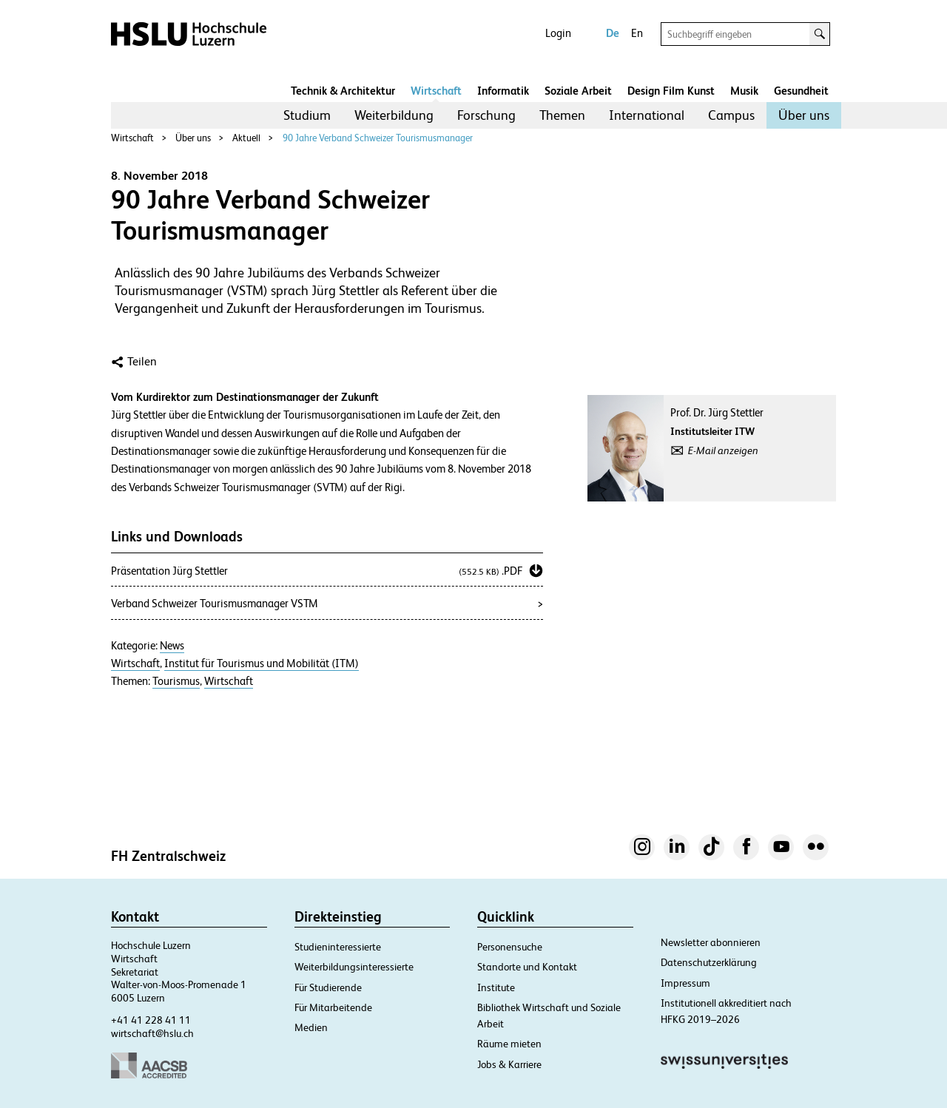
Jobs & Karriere (509, 1064)
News (172, 646)
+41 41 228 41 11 (151, 1020)
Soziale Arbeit (578, 90)
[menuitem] (307, 115)
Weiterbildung (394, 115)
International (646, 115)
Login (558, 33)
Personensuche (509, 947)
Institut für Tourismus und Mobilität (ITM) (261, 663)
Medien (311, 1027)
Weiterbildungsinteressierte (354, 967)
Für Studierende (328, 987)
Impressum (685, 983)
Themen (562, 115)
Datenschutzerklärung (709, 962)
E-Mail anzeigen (723, 450)
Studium (307, 115)
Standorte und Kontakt (527, 967)
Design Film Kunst (671, 90)
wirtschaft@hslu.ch (152, 1033)
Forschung (486, 115)
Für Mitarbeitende (333, 1007)
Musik (744, 90)
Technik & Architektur (343, 90)
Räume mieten (509, 1044)
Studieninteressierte (337, 947)
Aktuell (246, 137)
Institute (496, 987)
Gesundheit (801, 90)
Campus (731, 115)
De (612, 33)
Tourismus (176, 681)
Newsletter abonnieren (711, 942)
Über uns (803, 115)
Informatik (503, 90)
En (637, 33)
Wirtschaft (436, 90)
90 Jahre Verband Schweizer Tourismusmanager (378, 137)
